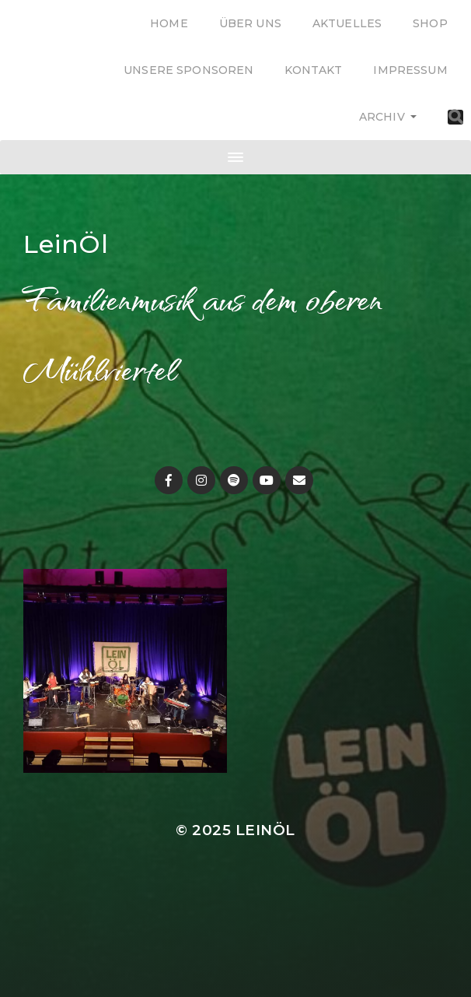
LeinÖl (66, 244)
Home (169, 23)
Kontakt (313, 70)
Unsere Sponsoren (188, 70)
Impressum (410, 70)
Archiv (382, 117)
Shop (430, 23)
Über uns (250, 23)
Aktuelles (347, 23)
